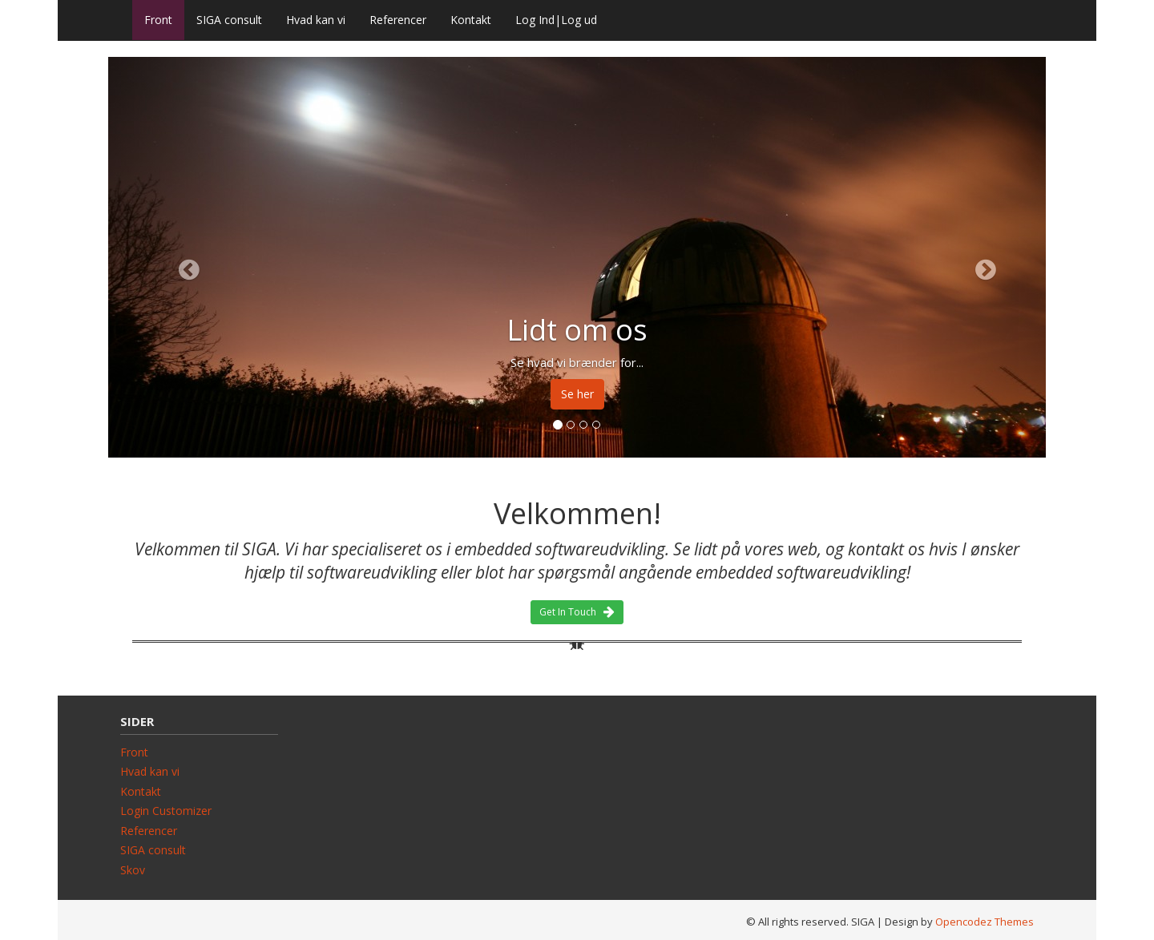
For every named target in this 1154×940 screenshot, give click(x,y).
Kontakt (470, 19)
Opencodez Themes (984, 921)
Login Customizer (166, 810)
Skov (132, 869)
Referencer (397, 19)
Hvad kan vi (315, 19)
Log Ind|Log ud (556, 19)
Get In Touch (577, 612)
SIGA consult (229, 19)
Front (158, 19)
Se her (577, 393)
